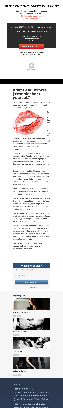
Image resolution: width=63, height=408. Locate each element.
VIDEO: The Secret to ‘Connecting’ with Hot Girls (29, 402)
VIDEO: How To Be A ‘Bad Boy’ (23, 387)
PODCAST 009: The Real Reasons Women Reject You (31, 393)
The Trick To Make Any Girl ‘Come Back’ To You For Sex (32, 390)
